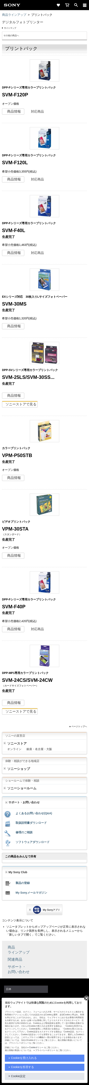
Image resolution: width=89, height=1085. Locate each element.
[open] (76, 5)
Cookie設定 (18, 1076)
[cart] (67, 5)
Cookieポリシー (36, 1047)
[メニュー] (85, 5)
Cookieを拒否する (22, 1067)
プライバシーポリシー (45, 1050)
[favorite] (58, 5)
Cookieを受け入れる (24, 1057)
